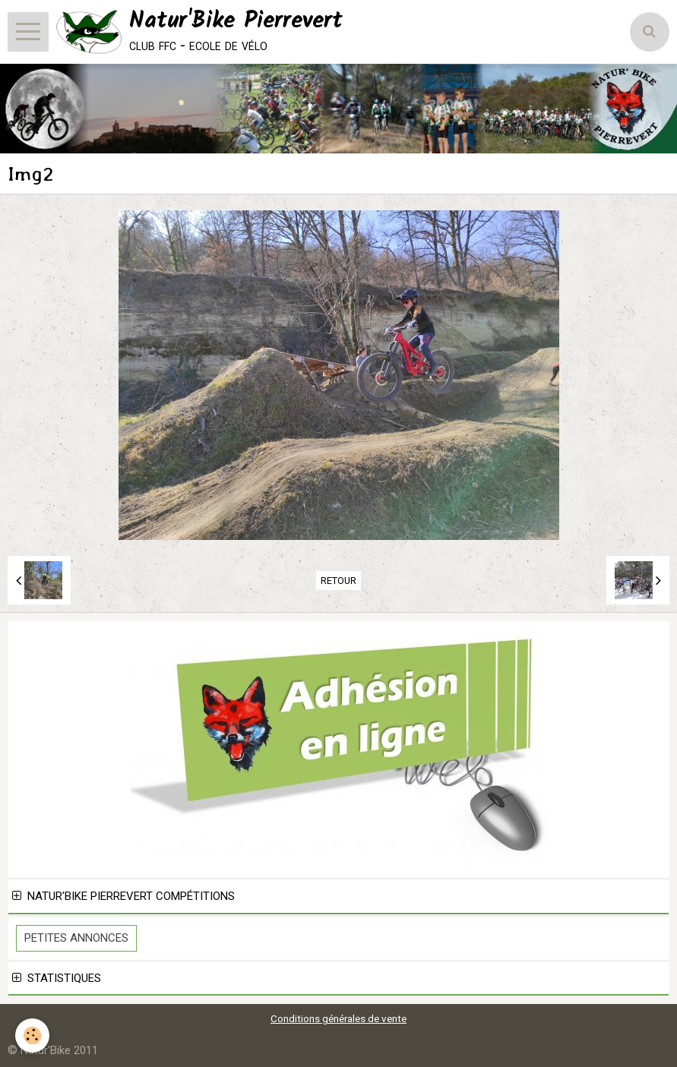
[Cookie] (32, 1035)
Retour (338, 580)
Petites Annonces (76, 938)
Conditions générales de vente (338, 1018)
